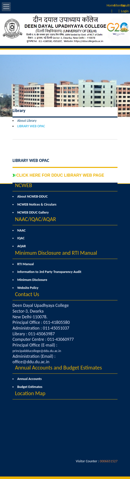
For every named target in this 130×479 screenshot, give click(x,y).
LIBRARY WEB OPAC (31, 126)
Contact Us (27, 294)
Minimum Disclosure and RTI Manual (56, 252)
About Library (26, 121)
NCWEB (23, 185)
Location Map (30, 393)
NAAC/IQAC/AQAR (35, 219)
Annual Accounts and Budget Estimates (58, 367)
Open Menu (6, 6)
